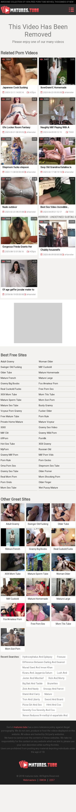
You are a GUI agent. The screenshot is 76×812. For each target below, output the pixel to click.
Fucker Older (45, 410)
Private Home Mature (12, 421)
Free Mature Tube (10, 416)
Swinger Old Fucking (11, 367)
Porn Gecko (45, 460)
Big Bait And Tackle (32, 683)
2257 (51, 780)
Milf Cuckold (45, 367)
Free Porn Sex (46, 389)
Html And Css (53, 704)
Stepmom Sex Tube (49, 465)
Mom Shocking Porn (49, 476)
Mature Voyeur (46, 421)
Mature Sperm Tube (11, 400)
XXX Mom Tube (9, 394)
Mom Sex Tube (8, 487)
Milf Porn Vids (46, 454)
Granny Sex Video (48, 427)
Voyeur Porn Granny (11, 410)
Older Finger (45, 482)
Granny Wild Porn (48, 432)
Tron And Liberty (31, 699)
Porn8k (42, 438)
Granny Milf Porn (9, 454)
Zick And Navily (30, 688)
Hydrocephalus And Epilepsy (37, 656)
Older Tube (6, 372)
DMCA (43, 780)
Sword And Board (54, 699)
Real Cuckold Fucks (11, 389)
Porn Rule (44, 416)
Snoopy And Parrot (53, 688)
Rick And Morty (56, 678)
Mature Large (46, 378)
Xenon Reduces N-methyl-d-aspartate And (44, 715)
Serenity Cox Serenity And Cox (38, 710)
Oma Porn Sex (8, 465)
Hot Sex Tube (8, 443)
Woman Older (46, 361)
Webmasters (29, 780)
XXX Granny (45, 443)
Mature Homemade (49, 372)
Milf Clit (5, 432)
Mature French (8, 378)
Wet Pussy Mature (48, 487)
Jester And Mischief (33, 678)
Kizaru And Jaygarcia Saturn (37, 672)
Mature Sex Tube (9, 405)
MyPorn (5, 449)
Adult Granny (7, 361)
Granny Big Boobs (10, 383)
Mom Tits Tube (47, 394)
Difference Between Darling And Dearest (43, 662)
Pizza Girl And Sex (32, 704)
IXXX (3, 427)
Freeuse (61, 656)
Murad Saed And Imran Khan (37, 667)
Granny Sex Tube (9, 471)
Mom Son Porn (47, 400)
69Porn (4, 438)
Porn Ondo (6, 482)
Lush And (62, 672)
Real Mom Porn (9, 476)
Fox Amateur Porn (48, 383)
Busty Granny (46, 405)
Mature (48, 694)
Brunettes (52, 683)
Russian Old (45, 449)
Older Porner (45, 471)
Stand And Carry (31, 694)
